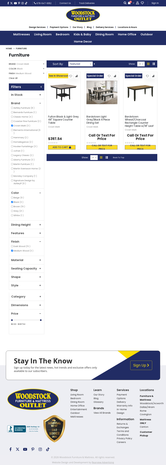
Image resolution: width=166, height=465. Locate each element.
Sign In (155, 3)
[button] (70, 76)
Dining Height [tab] (26, 225)
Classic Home (23, 116)
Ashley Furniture (24, 107)
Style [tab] (26, 285)
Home (9, 48)
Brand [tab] (26, 103)
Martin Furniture (24, 164)
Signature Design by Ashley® (24, 182)
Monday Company (26, 175)
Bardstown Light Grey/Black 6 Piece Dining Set (98, 119)
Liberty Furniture (24, 159)
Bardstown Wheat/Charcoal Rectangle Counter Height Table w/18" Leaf (139, 121)
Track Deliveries (87, 3)
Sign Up (141, 365)
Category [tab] (26, 297)
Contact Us (65, 3)
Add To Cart (62, 147)
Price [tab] (26, 314)
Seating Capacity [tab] (26, 268)
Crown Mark (22, 125)
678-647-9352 (42, 3)
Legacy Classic (24, 155)
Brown (20, 206)
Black (19, 202)
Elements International (27, 132)
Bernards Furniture (25, 112)
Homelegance (24, 141)
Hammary (21, 137)
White (19, 215)
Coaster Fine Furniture (28, 121)
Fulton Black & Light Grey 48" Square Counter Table (63, 119)
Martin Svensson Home (27, 170)
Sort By (58, 64)
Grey (19, 210)
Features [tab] (26, 233)
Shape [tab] (26, 277)
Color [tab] (26, 193)
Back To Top (118, 157)
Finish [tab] (26, 242)
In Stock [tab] (26, 95)
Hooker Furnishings (26, 146)
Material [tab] (26, 260)
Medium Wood (24, 250)
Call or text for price (102, 147)
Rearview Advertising (103, 462)
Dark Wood (22, 246)
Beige (19, 197)
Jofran (19, 150)
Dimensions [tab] (26, 305)
